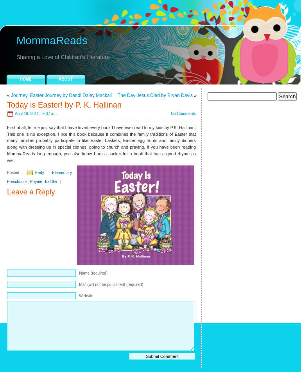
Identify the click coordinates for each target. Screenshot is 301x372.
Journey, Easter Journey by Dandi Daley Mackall (61, 95)
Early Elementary (53, 173)
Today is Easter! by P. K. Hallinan (64, 105)
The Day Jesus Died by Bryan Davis (155, 95)
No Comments (183, 113)
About (66, 79)
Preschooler (17, 182)
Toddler (50, 182)
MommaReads (52, 40)
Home (26, 79)
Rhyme (36, 182)
